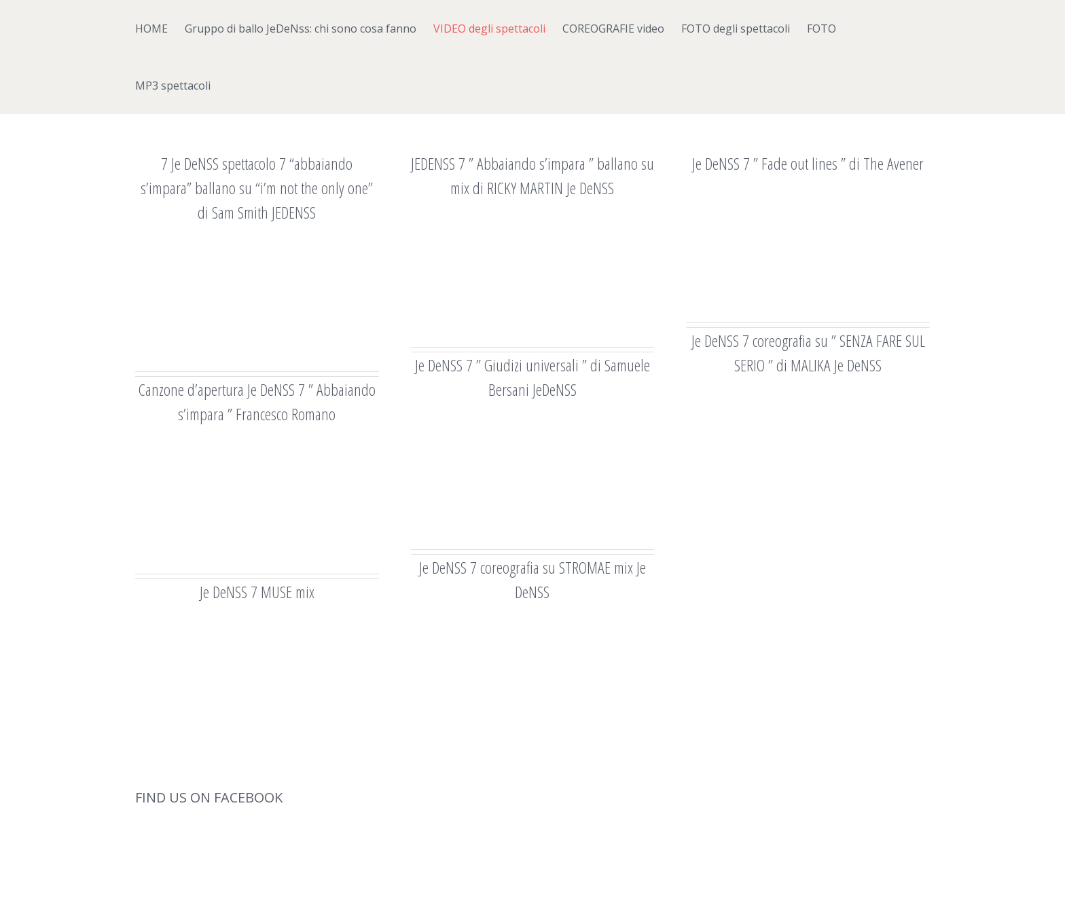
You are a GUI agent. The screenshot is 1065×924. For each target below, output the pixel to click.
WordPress (406, 898)
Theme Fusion (463, 898)
